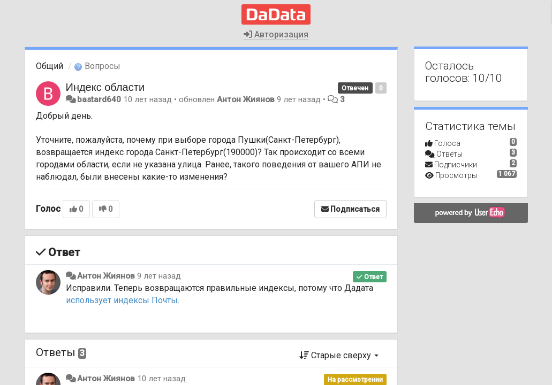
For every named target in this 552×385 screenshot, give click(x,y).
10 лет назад (161, 378)
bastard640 (99, 99)
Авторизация (276, 34)
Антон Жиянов (246, 99)
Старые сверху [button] (339, 355)
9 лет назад (159, 276)
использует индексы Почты (122, 300)
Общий (49, 66)
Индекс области (105, 87)
